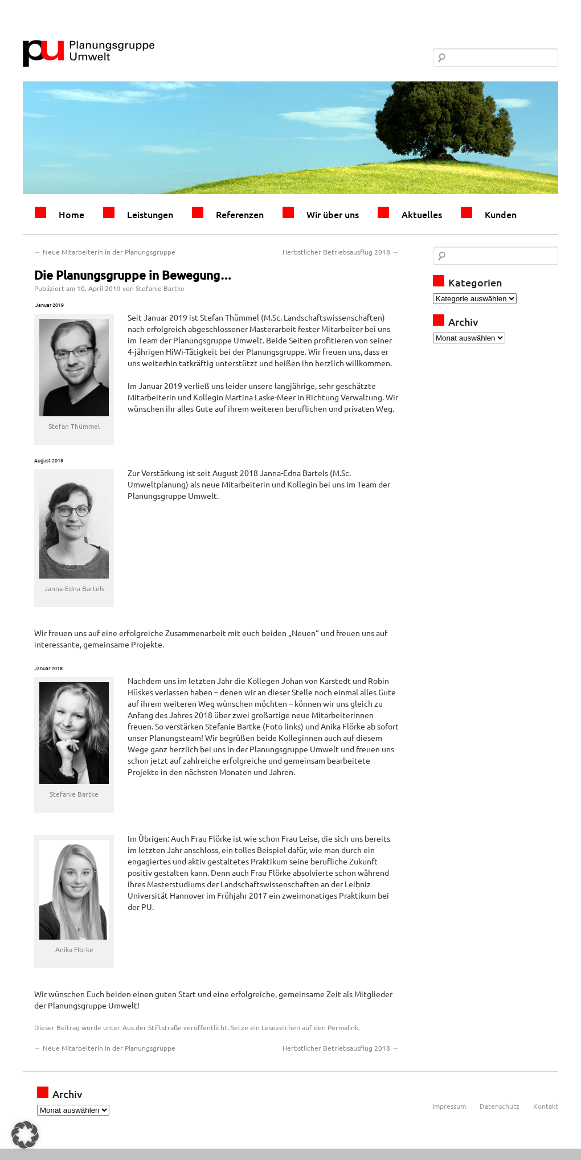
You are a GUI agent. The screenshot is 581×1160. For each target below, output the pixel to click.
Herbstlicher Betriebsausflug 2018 (341, 251)
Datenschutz (499, 1105)
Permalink (343, 1027)
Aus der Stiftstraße (152, 1027)
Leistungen (150, 214)
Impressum (449, 1105)
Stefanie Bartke (160, 288)
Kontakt (545, 1105)
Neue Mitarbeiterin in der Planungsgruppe (104, 251)
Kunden (501, 214)
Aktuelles (422, 214)
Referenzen (240, 214)
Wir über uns (332, 214)
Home (71, 214)
